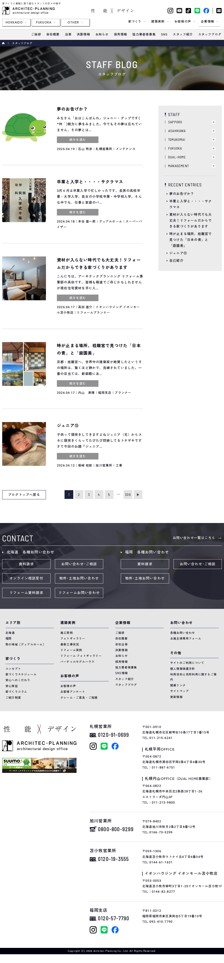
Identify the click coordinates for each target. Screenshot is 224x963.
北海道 (10, 633)
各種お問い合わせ (182, 633)
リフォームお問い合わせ (79, 592)
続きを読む (77, 140)
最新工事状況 (69, 644)
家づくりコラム (16, 692)
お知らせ (121, 656)
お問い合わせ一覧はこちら (194, 537)
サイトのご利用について (187, 663)
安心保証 (11, 686)
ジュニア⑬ (178, 253)
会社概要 (121, 638)
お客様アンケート (72, 692)
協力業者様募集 (126, 667)
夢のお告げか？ (181, 193)
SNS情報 (121, 673)
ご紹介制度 (13, 698)
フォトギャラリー (72, 638)
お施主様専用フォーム (185, 638)
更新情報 (176, 697)
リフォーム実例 (71, 650)
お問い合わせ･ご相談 (79, 564)
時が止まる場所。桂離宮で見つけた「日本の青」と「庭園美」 (190, 239)
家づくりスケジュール (21, 674)
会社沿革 (121, 644)
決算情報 (121, 650)
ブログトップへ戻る (24, 494)
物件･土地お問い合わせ (79, 578)
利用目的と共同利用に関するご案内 (193, 677)
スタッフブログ (126, 685)
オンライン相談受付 (26, 578)
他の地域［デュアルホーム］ (25, 644)
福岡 (8, 638)
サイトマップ (179, 691)
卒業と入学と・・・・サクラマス (190, 204)
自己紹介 (176, 260)
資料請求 (26, 564)
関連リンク (178, 685)
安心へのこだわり (17, 680)
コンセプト (13, 669)
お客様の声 (68, 686)
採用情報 (121, 662)
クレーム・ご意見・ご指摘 (79, 698)
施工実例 (66, 633)
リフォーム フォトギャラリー (81, 656)
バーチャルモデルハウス (77, 662)
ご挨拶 (120, 633)
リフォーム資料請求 (26, 592)
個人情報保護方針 (182, 669)
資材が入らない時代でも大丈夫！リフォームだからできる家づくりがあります (190, 220)
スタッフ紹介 (124, 679)
